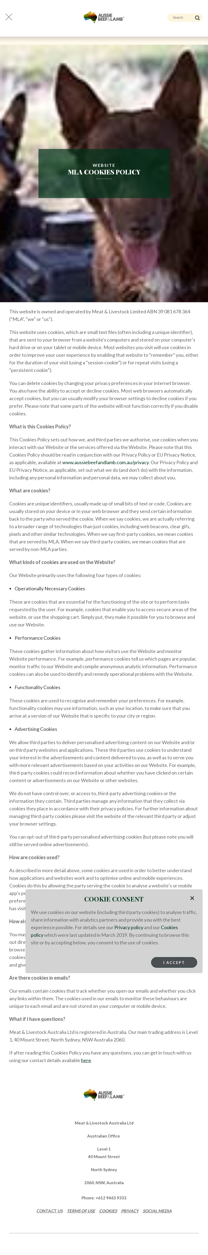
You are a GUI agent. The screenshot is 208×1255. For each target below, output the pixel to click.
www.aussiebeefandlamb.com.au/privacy (105, 462)
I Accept (174, 962)
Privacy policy (128, 927)
